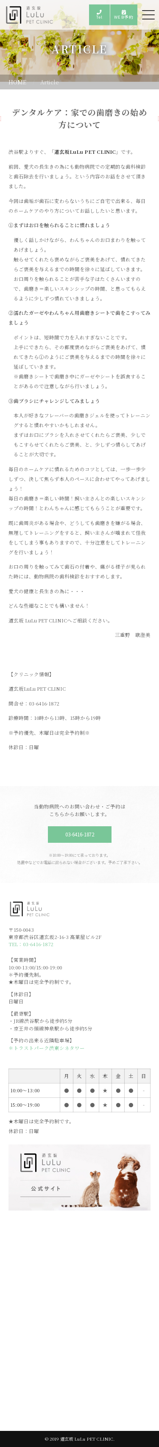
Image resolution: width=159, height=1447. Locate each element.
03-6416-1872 (79, 834)
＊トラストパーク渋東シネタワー (46, 1047)
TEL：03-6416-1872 (30, 944)
